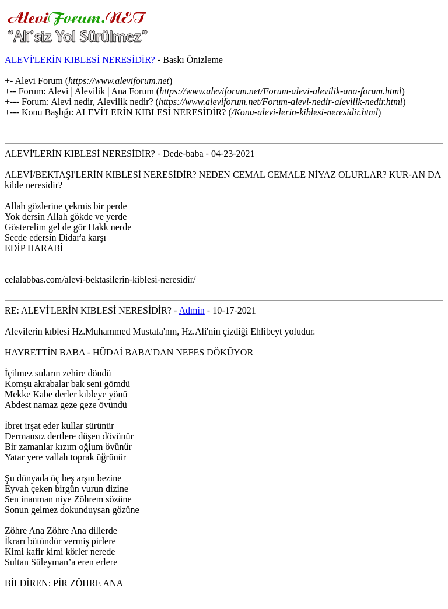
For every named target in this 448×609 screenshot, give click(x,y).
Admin (191, 310)
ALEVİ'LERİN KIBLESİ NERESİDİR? (80, 60)
